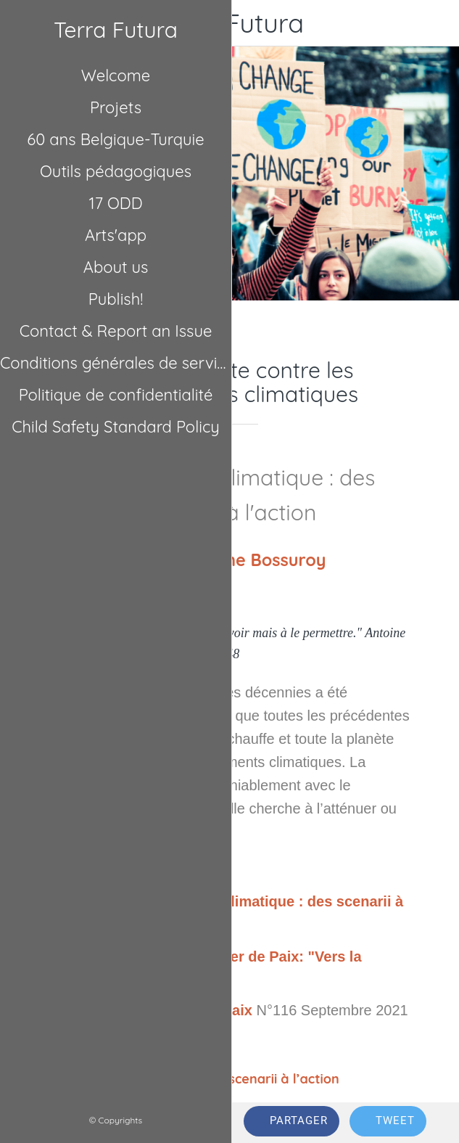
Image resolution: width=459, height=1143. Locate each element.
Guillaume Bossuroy (245, 559)
